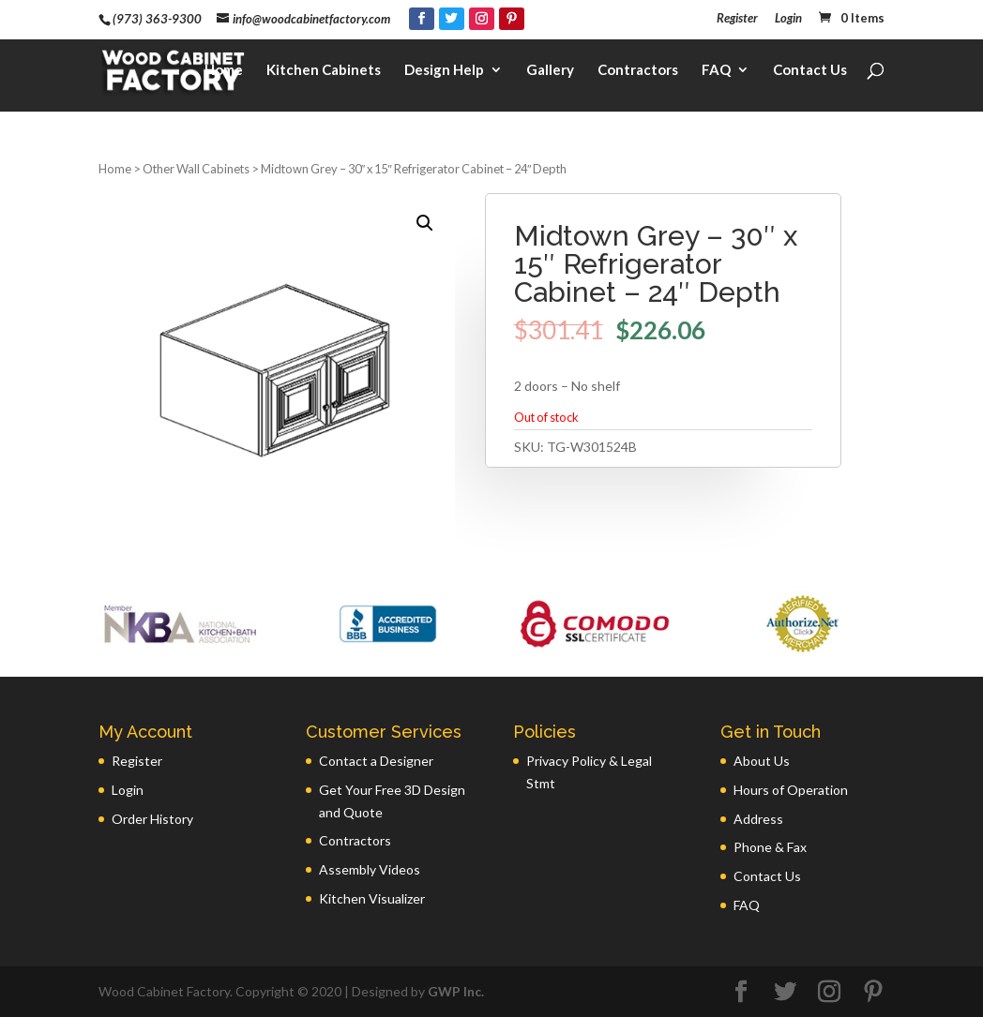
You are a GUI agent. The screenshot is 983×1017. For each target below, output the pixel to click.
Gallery (550, 71)
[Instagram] (481, 18)
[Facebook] (421, 18)
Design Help (444, 71)
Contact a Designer (376, 761)
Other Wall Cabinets (196, 168)
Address (758, 819)
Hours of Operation (790, 790)
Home (223, 71)
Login (788, 18)
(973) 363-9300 (157, 18)
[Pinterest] (511, 18)
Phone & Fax (770, 847)
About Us (761, 761)
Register (737, 18)
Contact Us (810, 71)
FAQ (716, 71)
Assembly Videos (369, 869)
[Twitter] (451, 18)
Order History (152, 819)
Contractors (637, 71)
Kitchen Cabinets (323, 71)
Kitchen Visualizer (372, 898)
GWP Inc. (456, 991)
